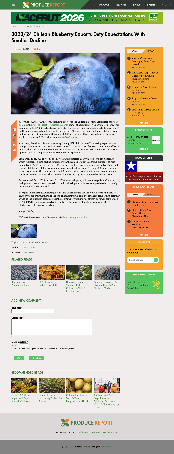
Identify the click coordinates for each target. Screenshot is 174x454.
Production (35, 242)
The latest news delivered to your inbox (141, 251)
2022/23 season (70, 137)
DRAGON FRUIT (140, 227)
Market (24, 242)
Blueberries (40, 25)
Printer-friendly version (14, 144)
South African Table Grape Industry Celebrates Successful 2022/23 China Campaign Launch (107, 401)
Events (151, 5)
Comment (17, 317)
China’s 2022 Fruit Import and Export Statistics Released (20, 398)
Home (14, 25)
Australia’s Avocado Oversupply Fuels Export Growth (144, 61)
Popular (151, 51)
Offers (135, 195)
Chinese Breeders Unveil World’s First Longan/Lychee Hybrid (78, 398)
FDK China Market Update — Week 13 (48, 283)
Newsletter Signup (111, 432)
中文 (164, 5)
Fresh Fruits (26, 25)
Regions (121, 4)
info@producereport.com (90, 432)
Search (170, 4)
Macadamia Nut (140, 216)
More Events (143, 149)
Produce (104, 4)
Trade (45, 242)
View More (144, 235)
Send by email (14, 149)
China (25, 247)
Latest (135, 51)
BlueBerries (138, 204)
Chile (32, 247)
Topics (136, 4)
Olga (39, 49)
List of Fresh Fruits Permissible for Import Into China (138, 285)
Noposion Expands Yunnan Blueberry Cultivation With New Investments (77, 286)
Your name (16, 307)
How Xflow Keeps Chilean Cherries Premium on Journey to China (145, 75)
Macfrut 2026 (134, 143)
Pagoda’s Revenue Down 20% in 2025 (144, 100)
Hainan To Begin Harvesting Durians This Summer (51, 398)
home (90, 4)
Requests (151, 195)
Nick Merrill (106, 446)
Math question (19, 341)
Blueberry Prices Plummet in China (20, 283)
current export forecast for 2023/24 (50, 124)
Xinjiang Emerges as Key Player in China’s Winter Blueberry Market (106, 285)
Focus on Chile (143, 158)
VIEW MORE (144, 123)
